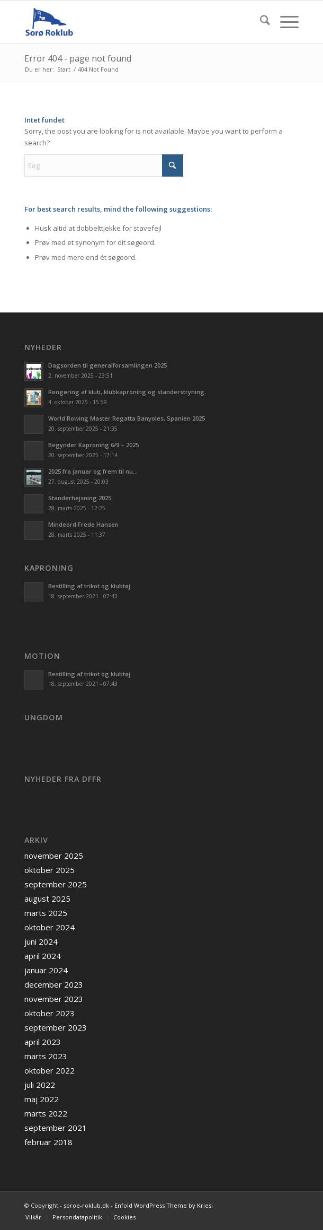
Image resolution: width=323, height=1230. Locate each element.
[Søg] (259, 22)
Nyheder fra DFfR (63, 779)
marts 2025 (45, 913)
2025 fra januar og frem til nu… (93, 471)
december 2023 (53, 984)
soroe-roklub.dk (86, 1205)
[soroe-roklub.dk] (134, 22)
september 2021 (55, 1127)
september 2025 (55, 884)
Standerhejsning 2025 (79, 498)
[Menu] (284, 22)
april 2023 (42, 1041)
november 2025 (53, 855)
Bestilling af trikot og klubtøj (89, 586)
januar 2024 (46, 970)
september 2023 (55, 1027)
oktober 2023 (49, 1013)
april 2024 (42, 955)
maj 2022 (41, 1099)
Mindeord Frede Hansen (83, 524)
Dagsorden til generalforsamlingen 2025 (107, 365)
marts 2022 (45, 1113)
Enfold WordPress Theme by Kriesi (163, 1205)
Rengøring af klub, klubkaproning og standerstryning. (127, 392)
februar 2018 (48, 1142)
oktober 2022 (49, 1070)
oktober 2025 (49, 870)
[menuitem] (259, 22)
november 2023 (53, 998)
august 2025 (47, 898)
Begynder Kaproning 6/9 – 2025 (93, 445)
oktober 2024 (49, 927)
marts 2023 (45, 1056)
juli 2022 (39, 1084)
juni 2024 (41, 941)
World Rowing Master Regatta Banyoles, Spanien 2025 (126, 418)
